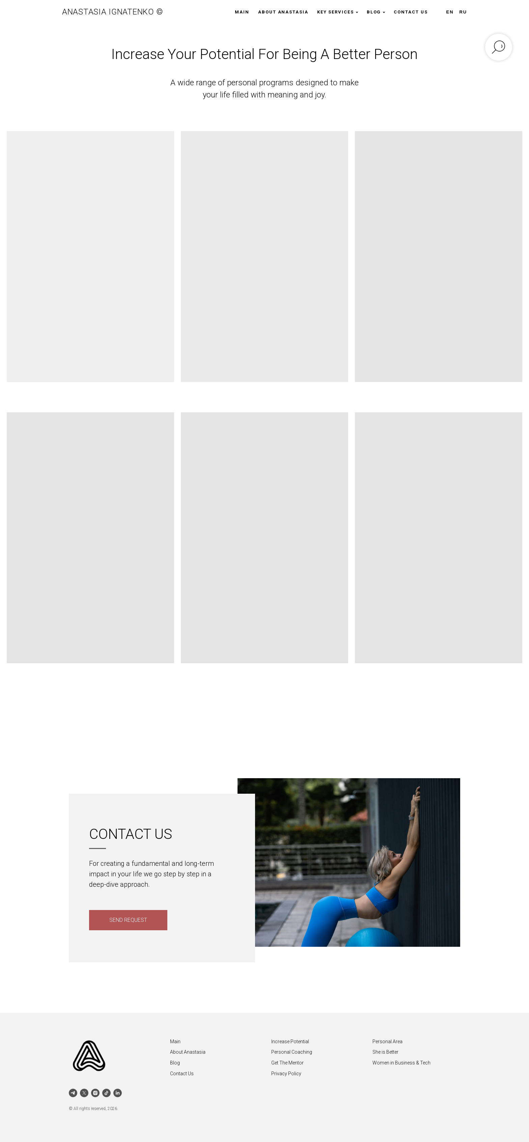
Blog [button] (374, 11)
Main (242, 11)
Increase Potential (290, 1041)
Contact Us (410, 11)
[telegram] (73, 1093)
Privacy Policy (286, 1073)
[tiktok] (106, 1093)
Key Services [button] (335, 11)
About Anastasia (283, 11)
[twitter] (84, 1093)
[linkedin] (117, 1093)
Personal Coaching (291, 1052)
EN (450, 11)
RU (463, 11)
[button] (128, 920)
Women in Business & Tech (401, 1062)
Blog (175, 1062)
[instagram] (95, 1093)
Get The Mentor (287, 1062)
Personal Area (387, 1041)
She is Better (385, 1052)
